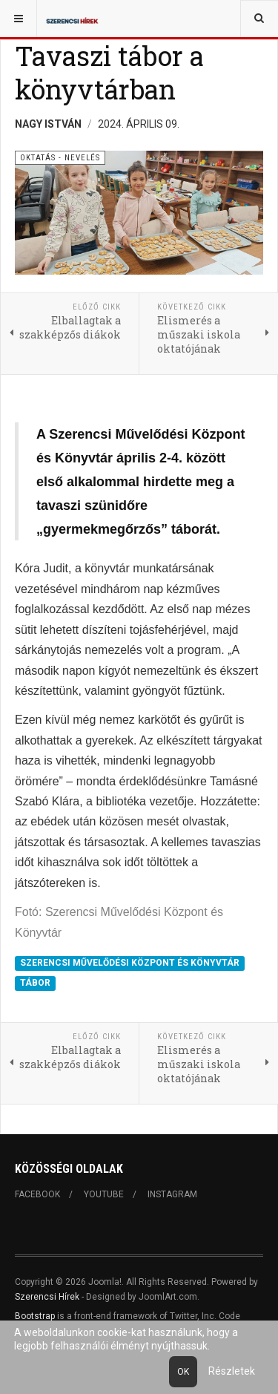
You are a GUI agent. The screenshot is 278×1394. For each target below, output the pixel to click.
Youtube (104, 1194)
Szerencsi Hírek (47, 1297)
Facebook (37, 1194)
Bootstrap (35, 1316)
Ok (183, 1372)
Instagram (172, 1194)
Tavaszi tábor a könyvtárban (109, 72)
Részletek (231, 1371)
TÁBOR (35, 983)
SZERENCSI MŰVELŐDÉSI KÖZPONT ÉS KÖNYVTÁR (129, 963)
